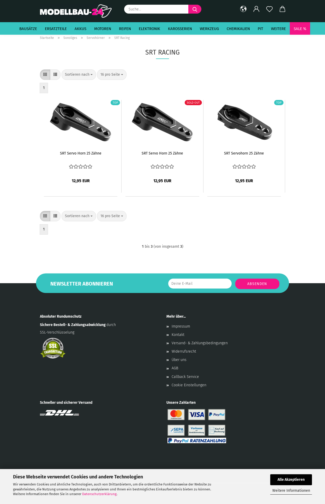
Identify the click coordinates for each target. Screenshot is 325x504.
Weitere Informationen (291, 490)
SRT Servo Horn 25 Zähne (80, 153)
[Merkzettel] (269, 9)
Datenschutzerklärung (99, 494)
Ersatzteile (56, 28)
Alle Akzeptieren (291, 479)
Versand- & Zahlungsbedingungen (200, 343)
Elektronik (149, 28)
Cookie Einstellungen (189, 385)
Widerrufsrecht (184, 351)
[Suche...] (194, 9)
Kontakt (178, 335)
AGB (175, 368)
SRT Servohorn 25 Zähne (244, 153)
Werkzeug (209, 28)
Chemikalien (238, 28)
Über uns (179, 360)
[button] (243, 9)
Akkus (80, 28)
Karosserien (180, 28)
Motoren (102, 28)
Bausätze (28, 28)
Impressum (181, 326)
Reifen (125, 28)
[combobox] (79, 74)
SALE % (300, 28)
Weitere (278, 28)
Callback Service (185, 377)
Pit (260, 28)
